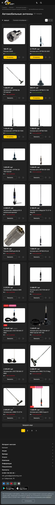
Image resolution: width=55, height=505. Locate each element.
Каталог (5, 447)
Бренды (5, 454)
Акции (4, 451)
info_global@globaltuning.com (12, 476)
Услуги (4, 457)
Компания (5, 460)
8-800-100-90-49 (8, 473)
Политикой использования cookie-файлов (38, 497)
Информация (7, 463)
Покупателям (7, 467)
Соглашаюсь (28, 501)
